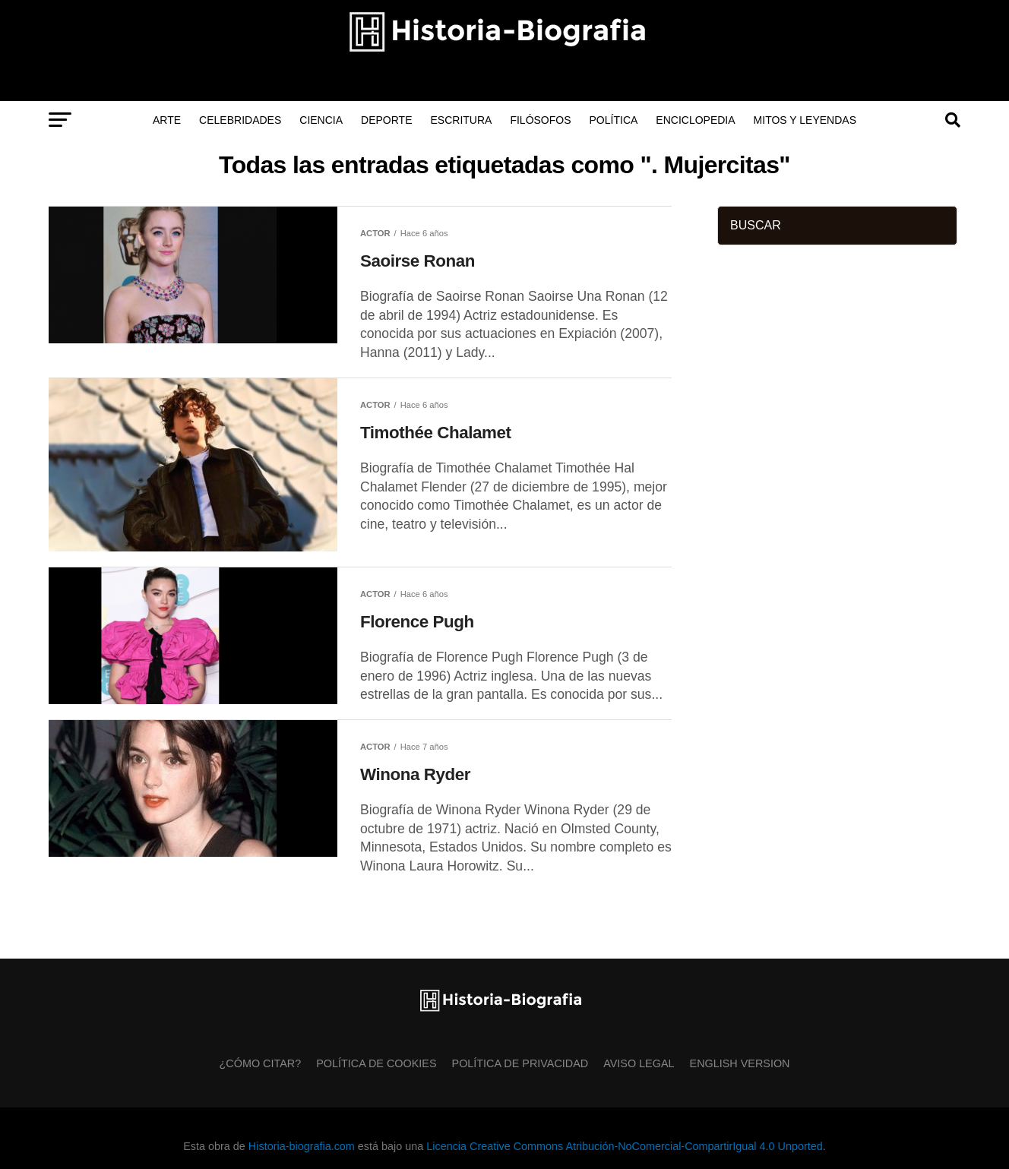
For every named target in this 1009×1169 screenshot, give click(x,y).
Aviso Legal (638, 1063)
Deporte (386, 120)
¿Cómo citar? (261, 1063)
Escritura (461, 120)
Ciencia (321, 120)
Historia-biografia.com (301, 1146)
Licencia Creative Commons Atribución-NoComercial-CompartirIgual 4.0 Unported (624, 1146)
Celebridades (240, 120)
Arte (167, 120)
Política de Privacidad (520, 1063)
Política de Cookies (376, 1063)
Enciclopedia (695, 120)
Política (614, 120)
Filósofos (540, 120)
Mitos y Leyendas (805, 120)
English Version (740, 1063)
